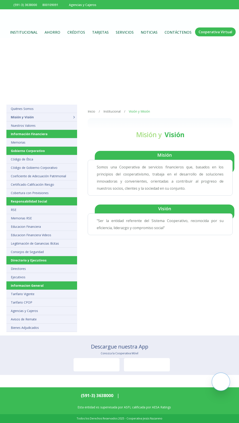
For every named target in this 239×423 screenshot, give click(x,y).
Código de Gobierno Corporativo (34, 168)
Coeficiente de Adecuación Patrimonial (38, 176)
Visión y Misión (139, 111)
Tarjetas (100, 32)
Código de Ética (22, 159)
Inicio (91, 111)
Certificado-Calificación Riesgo (32, 184)
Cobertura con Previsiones (30, 193)
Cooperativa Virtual (215, 31)
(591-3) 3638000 (97, 395)
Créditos (76, 32)
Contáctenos (178, 32)
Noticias (149, 32)
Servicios (125, 32)
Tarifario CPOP (21, 302)
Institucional (24, 32)
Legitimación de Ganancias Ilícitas (35, 243)
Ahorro (52, 32)
